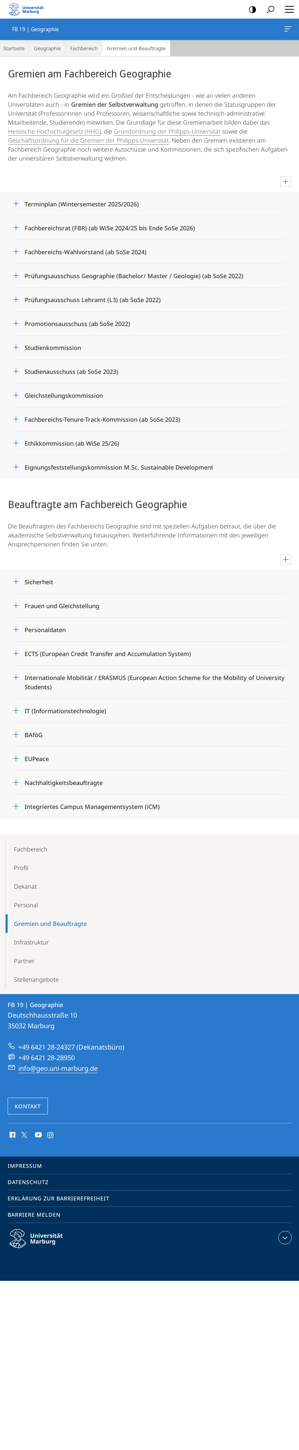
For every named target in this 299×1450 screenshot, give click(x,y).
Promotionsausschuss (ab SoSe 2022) (77, 323)
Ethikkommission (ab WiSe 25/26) (72, 443)
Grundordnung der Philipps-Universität (167, 131)
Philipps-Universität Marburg (41, 1244)
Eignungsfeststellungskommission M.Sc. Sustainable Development (119, 467)
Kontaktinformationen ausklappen (284, 1238)
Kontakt (28, 1106)
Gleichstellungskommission (64, 395)
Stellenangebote (36, 979)
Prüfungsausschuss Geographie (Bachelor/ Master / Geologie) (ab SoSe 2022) (134, 276)
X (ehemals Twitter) (23, 1134)
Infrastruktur (31, 942)
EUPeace (37, 758)
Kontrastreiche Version (250, 10)
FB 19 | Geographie (287, 30)
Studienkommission (53, 347)
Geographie (47, 48)
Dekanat (25, 886)
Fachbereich (84, 48)
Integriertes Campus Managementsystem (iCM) (92, 806)
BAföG (34, 734)
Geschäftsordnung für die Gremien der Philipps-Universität (88, 140)
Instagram (51, 1135)
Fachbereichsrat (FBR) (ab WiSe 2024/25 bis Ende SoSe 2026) (110, 228)
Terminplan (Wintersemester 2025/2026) (82, 204)
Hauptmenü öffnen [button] (287, 9)
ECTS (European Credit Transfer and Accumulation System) (108, 653)
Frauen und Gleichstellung (62, 606)
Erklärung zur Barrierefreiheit (58, 1198)
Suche (268, 10)
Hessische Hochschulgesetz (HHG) (54, 131)
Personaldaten (45, 629)
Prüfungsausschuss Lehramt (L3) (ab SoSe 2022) (93, 299)
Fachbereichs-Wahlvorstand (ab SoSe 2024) (86, 252)
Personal (26, 905)
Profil (21, 868)
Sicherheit (39, 582)
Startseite (14, 48)
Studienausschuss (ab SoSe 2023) (71, 371)
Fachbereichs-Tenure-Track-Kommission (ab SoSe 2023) (102, 419)
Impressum (25, 1166)
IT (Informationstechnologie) (65, 711)
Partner (24, 961)
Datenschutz (28, 1182)
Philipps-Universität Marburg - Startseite (28, 9)
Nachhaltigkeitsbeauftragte (64, 782)
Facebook (12, 1135)
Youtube (38, 1135)
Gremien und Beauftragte (50, 924)
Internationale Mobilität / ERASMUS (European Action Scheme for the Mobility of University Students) (155, 680)
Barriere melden (34, 1214)
